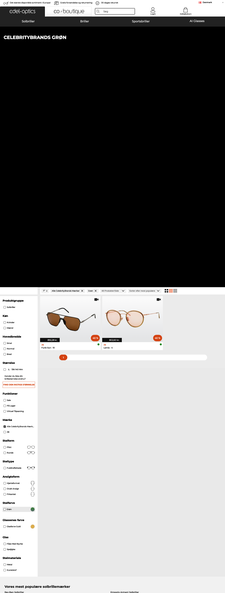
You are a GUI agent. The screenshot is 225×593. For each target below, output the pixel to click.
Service (80, 499)
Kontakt (8, 512)
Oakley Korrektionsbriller (18, 410)
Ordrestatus (155, 516)
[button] (22, 11)
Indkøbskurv (185, 14)
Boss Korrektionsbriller (125, 413)
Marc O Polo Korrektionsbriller (21, 413)
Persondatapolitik (53, 573)
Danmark (207, 2)
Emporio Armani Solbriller (124, 374)
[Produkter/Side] (113, 73)
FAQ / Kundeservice (159, 504)
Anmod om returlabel (88, 512)
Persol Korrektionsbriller (126, 410)
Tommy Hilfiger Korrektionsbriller (131, 417)
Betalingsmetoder (86, 504)
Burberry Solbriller (120, 382)
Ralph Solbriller (118, 390)
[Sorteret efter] (144, 73)
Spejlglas (9, 331)
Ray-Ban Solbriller (14, 374)
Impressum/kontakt (14, 577)
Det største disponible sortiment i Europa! (30, 2)
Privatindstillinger (13, 508)
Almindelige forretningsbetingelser (23, 573)
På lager (9, 188)
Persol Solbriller (13, 382)
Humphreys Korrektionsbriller (21, 417)
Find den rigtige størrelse (19, 167)
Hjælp (152, 499)
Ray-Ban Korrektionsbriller (19, 406)
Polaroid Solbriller (120, 378)
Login (153, 14)
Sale (7, 182)
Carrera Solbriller (13, 386)
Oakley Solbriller (13, 378)
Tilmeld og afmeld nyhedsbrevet (166, 508)
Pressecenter (11, 504)
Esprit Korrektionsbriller (126, 421)
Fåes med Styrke (13, 326)
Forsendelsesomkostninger (91, 508)
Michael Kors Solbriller (17, 390)
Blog (151, 512)
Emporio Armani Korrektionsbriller (23, 421)
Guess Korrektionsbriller (126, 406)
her (92, 460)
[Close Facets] (19, 73)
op (219, 573)
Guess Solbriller (118, 386)
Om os (7, 499)
